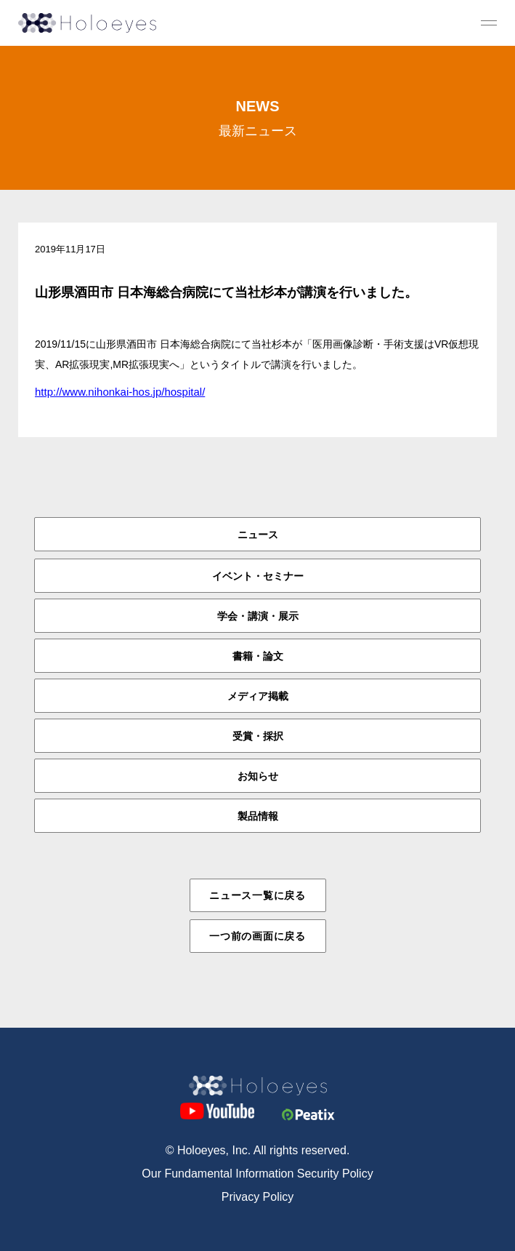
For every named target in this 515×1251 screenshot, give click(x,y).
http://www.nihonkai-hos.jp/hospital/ (120, 391)
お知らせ (258, 776)
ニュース (258, 534)
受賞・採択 (257, 736)
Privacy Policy (258, 1197)
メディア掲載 (257, 696)
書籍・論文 (257, 656)
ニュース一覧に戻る (257, 895)
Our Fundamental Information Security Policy (257, 1173)
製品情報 (258, 816)
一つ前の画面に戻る (257, 936)
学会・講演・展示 (258, 616)
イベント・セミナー (258, 576)
